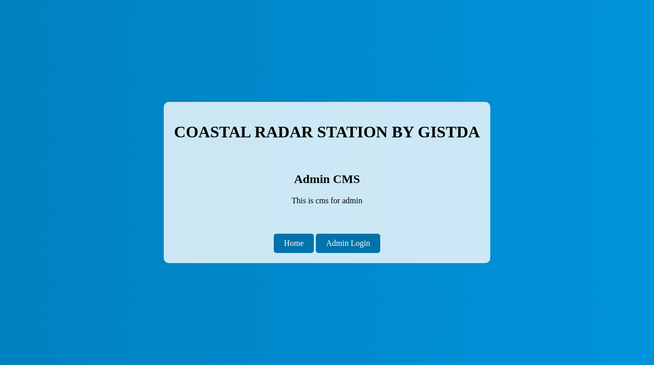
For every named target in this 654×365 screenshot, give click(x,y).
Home (294, 243)
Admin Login (348, 243)
